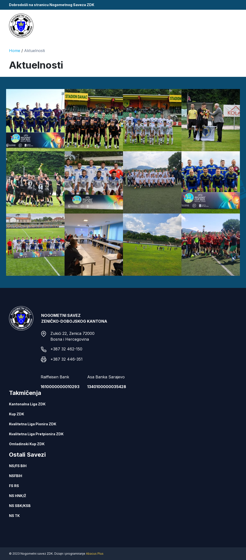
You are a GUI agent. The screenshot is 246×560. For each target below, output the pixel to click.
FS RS (14, 486)
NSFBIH (15, 476)
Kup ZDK (16, 414)
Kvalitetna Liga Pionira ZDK (32, 424)
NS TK (14, 516)
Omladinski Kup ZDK (27, 444)
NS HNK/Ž (17, 496)
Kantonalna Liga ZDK (27, 404)
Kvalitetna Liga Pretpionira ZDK (36, 434)
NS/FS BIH (18, 466)
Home (14, 50)
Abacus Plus (95, 553)
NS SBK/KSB (20, 506)
